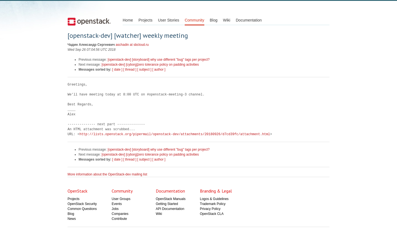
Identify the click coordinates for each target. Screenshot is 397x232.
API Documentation (170, 209)
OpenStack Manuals (171, 199)
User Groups (121, 199)
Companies (120, 214)
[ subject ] (144, 69)
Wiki (226, 20)
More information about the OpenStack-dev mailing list (107, 174)
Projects (145, 20)
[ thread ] (129, 69)
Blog (214, 20)
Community (194, 20)
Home (128, 20)
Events (117, 204)
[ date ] (117, 69)
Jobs (115, 209)
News (72, 219)
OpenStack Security (82, 204)
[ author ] (158, 69)
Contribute (119, 219)
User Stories (168, 20)
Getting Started (167, 204)
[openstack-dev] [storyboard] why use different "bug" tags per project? (159, 60)
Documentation (249, 20)
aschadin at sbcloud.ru (132, 45)
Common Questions (82, 209)
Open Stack (89, 21)
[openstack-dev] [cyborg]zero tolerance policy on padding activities (150, 64)
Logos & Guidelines (214, 199)
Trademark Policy (213, 204)
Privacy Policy (210, 209)
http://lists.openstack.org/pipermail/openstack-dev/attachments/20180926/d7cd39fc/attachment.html (174, 134)
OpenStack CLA (212, 214)
